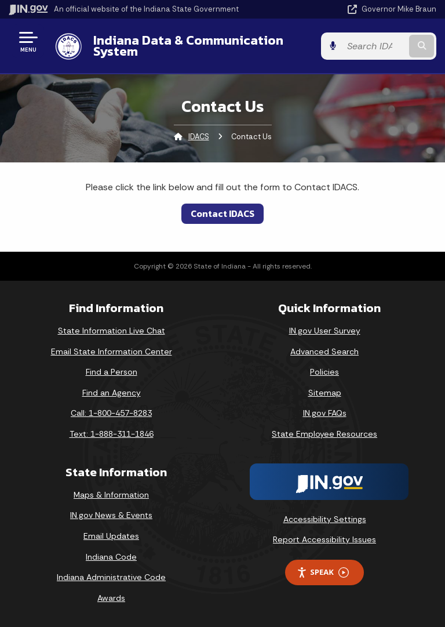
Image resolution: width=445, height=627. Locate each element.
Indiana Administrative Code (111, 577)
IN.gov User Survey (324, 330)
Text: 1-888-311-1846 (112, 434)
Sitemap (324, 392)
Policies (324, 372)
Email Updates (111, 536)
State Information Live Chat (111, 330)
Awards (111, 598)
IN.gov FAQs (324, 413)
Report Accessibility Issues (324, 539)
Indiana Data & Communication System (188, 45)
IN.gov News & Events (111, 515)
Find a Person (111, 372)
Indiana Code (111, 557)
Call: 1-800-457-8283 (111, 413)
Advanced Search (324, 351)
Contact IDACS (222, 213)
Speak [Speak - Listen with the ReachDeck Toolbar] (323, 572)
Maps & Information (111, 495)
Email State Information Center (111, 351)
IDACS (198, 137)
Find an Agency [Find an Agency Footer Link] (111, 392)
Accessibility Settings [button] (324, 519)
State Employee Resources (324, 434)
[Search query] (374, 46)
